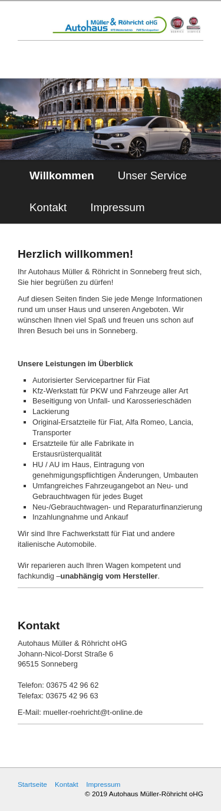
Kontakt (48, 207)
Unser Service (152, 175)
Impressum (117, 207)
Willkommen (61, 175)
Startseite (32, 784)
